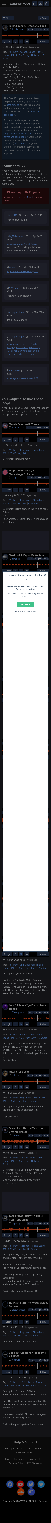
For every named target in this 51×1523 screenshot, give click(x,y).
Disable (25, 604)
